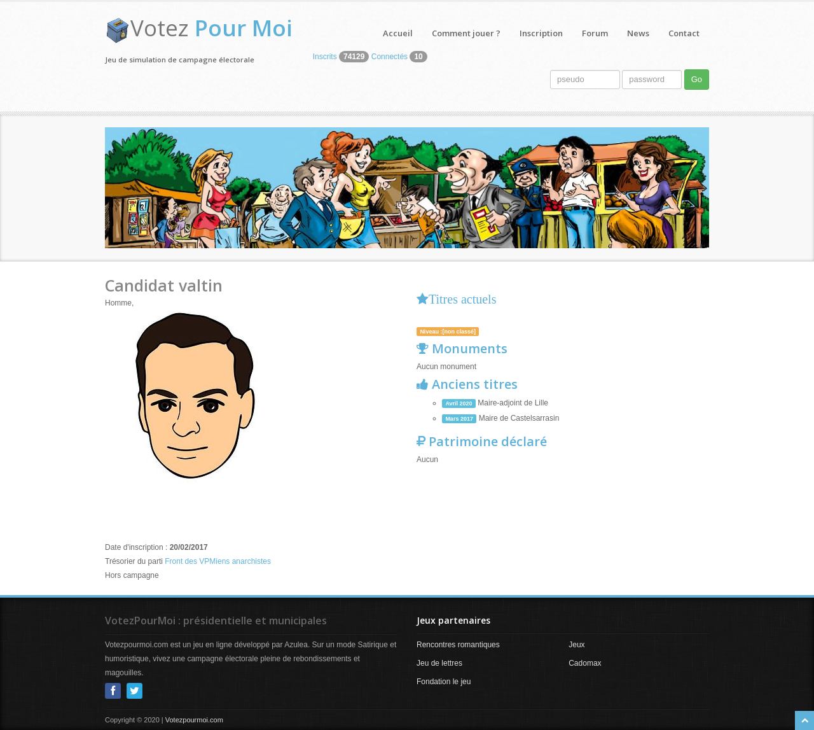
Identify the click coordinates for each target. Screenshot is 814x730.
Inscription (541, 33)
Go (696, 79)
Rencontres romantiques (458, 644)
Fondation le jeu (444, 681)
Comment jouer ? (466, 33)
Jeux (576, 644)
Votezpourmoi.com (194, 720)
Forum (595, 33)
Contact (684, 33)
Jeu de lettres (439, 663)
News (638, 33)
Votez (211, 28)
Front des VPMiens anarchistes (218, 561)
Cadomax (585, 663)
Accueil (398, 33)
